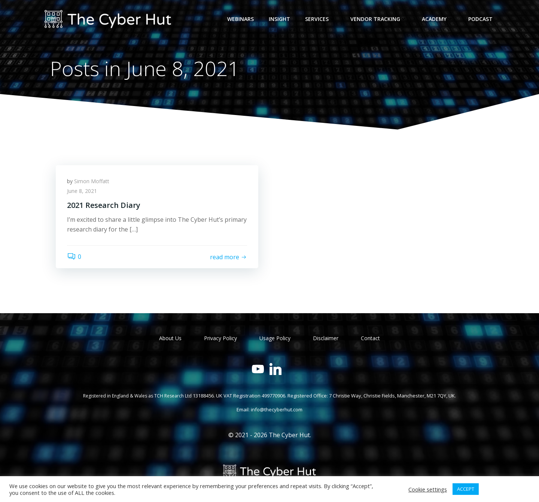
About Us (170, 338)
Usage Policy (274, 338)
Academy (437, 18)
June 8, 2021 (82, 190)
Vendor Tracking (378, 18)
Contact (370, 338)
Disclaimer (325, 338)
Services (320, 18)
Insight (279, 18)
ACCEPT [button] (465, 489)
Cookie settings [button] (427, 489)
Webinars (240, 18)
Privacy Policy (220, 338)
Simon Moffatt (91, 181)
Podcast (480, 18)
